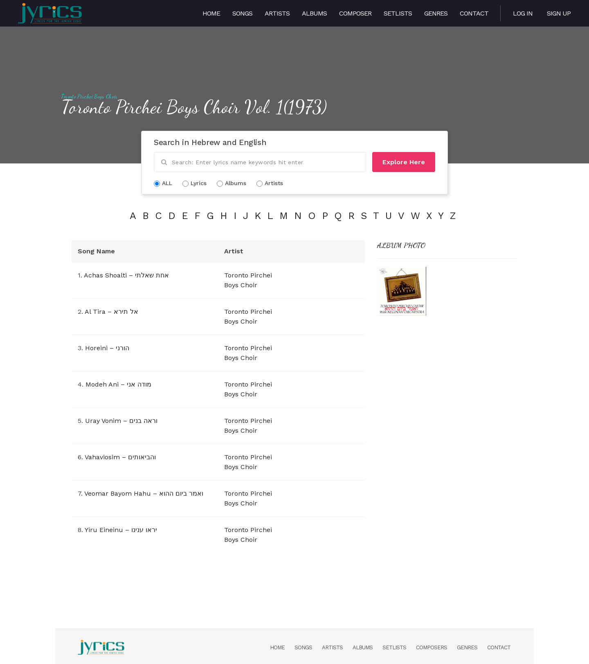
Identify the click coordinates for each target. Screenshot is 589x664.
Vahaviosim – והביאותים (120, 457)
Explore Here (403, 162)
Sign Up (559, 13)
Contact (474, 13)
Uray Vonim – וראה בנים (121, 421)
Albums (314, 13)
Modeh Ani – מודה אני (118, 384)
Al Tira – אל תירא (111, 311)
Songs (242, 13)
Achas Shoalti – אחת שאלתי (126, 275)
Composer (355, 13)
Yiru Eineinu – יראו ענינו (121, 530)
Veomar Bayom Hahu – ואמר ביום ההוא (143, 493)
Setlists (398, 13)
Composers (431, 647)
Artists (277, 13)
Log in (523, 13)
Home (211, 13)
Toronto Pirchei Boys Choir (89, 96)
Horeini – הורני (107, 348)
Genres (435, 13)
